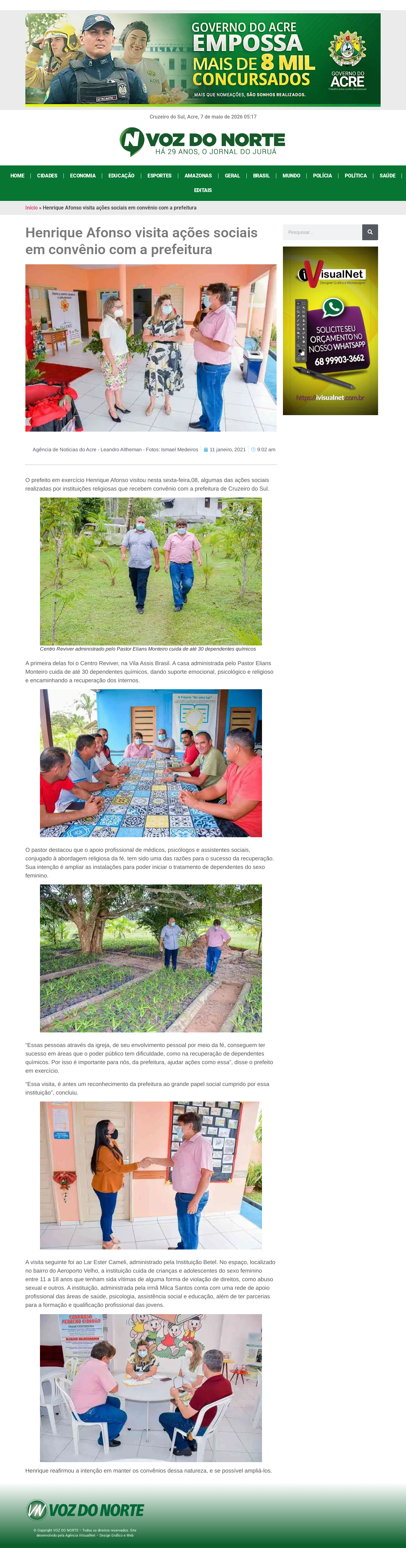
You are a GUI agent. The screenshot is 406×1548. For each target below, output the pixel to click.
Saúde (387, 176)
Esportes (159, 176)
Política (356, 176)
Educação (121, 176)
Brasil (261, 176)
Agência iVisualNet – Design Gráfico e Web (99, 1535)
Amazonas (198, 176)
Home (17, 176)
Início (31, 208)
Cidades (47, 176)
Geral (232, 176)
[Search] (370, 232)
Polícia (322, 176)
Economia (82, 176)
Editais (203, 190)
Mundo (291, 176)
